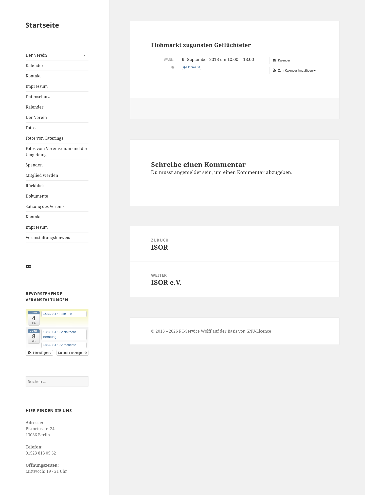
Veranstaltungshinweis (48, 237)
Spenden (34, 165)
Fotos (30, 128)
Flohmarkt (191, 67)
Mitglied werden (42, 175)
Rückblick (35, 185)
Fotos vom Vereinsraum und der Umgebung (57, 151)
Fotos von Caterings (44, 138)
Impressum (37, 86)
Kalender (35, 65)
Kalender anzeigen (72, 353)
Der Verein (36, 55)
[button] (39, 352)
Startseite (42, 25)
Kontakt (33, 76)
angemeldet (187, 172)
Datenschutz (38, 96)
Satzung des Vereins (45, 206)
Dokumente (37, 196)
